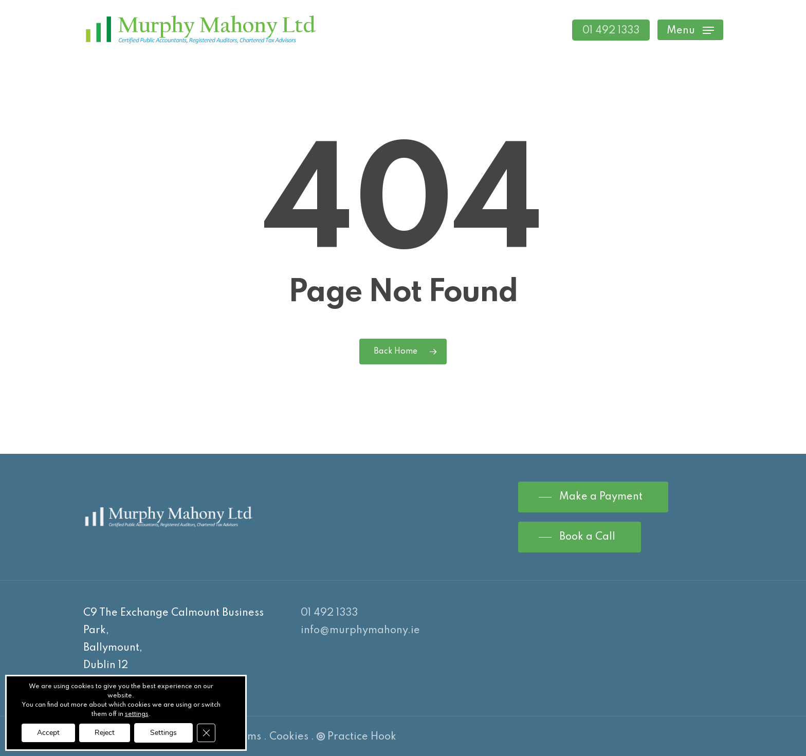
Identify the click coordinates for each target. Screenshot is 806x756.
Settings (163, 732)
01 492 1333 (329, 613)
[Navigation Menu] (690, 30)
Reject (105, 732)
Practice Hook (356, 737)
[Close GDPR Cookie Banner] (206, 733)
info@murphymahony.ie (360, 630)
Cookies (288, 737)
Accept (48, 732)
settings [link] (137, 714)
